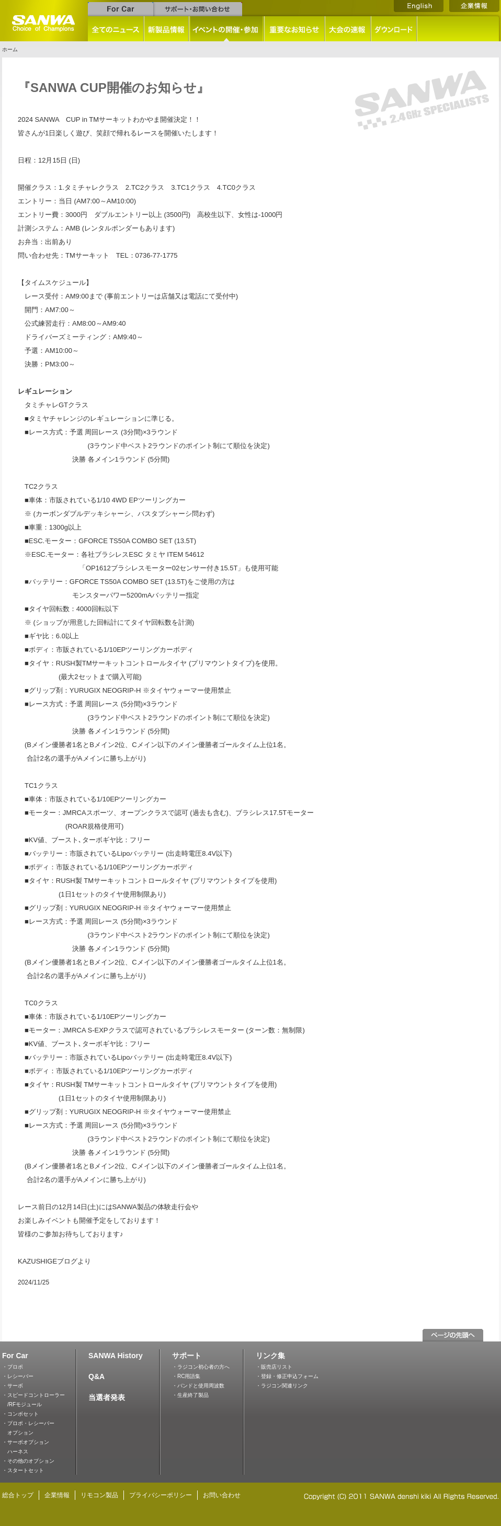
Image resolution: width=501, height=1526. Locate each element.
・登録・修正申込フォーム (287, 1376)
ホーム (10, 49)
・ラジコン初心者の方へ (201, 1367)
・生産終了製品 (190, 1395)
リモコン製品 (99, 1495)
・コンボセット (20, 1414)
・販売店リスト (274, 1367)
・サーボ (12, 1386)
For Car (15, 1355)
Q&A (96, 1376)
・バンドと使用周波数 (198, 1386)
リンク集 (270, 1355)
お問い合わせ (222, 1495)
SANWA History (115, 1355)
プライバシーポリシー (160, 1495)
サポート (186, 1355)
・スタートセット (23, 1470)
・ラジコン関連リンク (282, 1386)
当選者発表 (106, 1397)
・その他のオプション (28, 1461)
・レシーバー (17, 1376)
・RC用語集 (186, 1376)
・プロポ (12, 1367)
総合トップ (17, 1495)
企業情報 (57, 1495)
